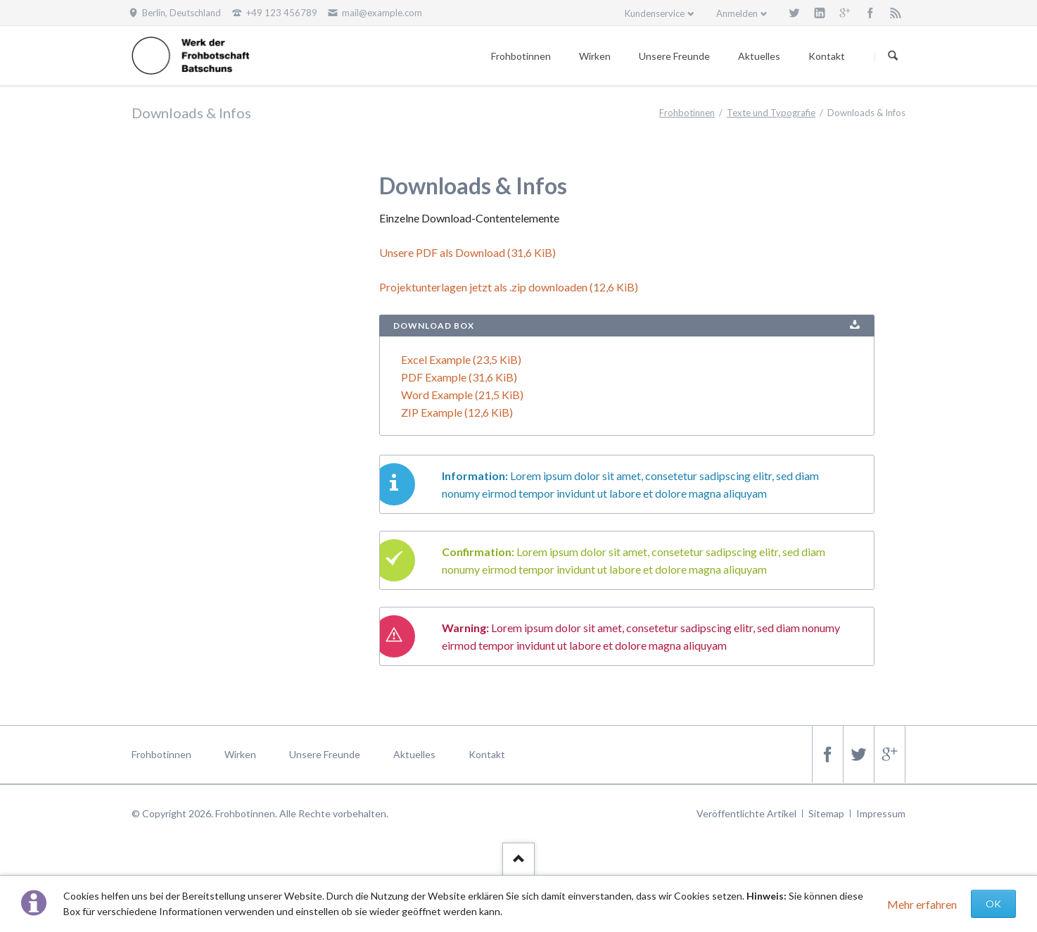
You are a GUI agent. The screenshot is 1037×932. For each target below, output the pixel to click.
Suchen (892, 56)
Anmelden (737, 13)
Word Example (462, 394)
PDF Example (459, 377)
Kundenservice (655, 13)
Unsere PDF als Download (467, 252)
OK (993, 903)
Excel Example (461, 359)
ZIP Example (457, 412)
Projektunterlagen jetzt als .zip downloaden (508, 287)
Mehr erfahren (922, 904)
